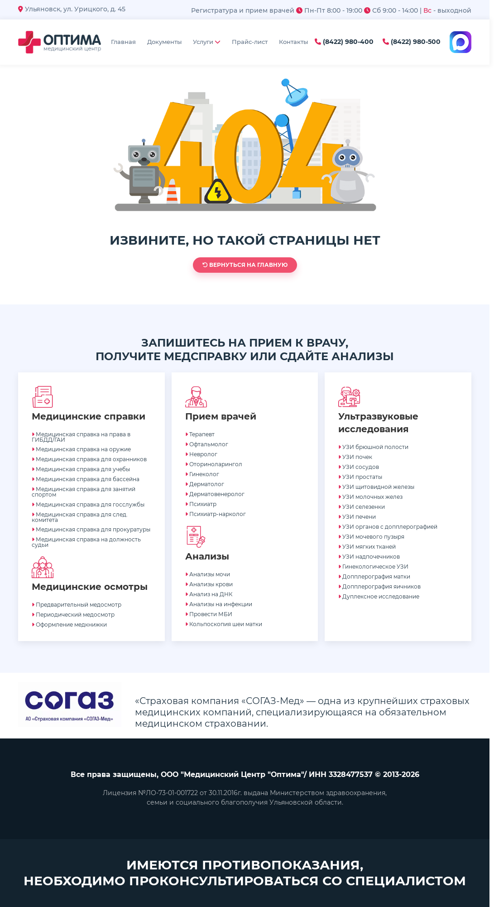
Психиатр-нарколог (215, 514)
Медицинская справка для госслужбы (88, 504)
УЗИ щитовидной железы (376, 486)
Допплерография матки (374, 576)
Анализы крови (209, 584)
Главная (123, 41)
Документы (164, 41)
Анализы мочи (207, 574)
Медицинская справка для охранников (89, 459)
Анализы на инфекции (218, 604)
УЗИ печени (357, 516)
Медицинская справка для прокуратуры (91, 529)
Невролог (201, 454)
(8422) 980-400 (344, 42)
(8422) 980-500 (412, 42)
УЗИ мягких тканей (367, 546)
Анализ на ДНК (208, 594)
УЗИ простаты (360, 476)
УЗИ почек (355, 457)
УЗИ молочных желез (370, 496)
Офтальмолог (206, 444)
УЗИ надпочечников (369, 556)
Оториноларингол (213, 464)
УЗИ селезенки (361, 506)
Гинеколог (202, 474)
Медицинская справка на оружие (81, 449)
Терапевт (200, 434)
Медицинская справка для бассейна (85, 479)
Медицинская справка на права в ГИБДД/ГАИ (81, 437)
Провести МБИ (208, 614)
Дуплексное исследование (378, 596)
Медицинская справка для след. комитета (80, 517)
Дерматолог (204, 484)
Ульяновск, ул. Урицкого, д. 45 (71, 9)
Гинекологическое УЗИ (373, 566)
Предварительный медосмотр (76, 604)
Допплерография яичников (379, 586)
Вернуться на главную (245, 264)
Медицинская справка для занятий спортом (83, 492)
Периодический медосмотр (73, 614)
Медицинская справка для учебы (81, 469)
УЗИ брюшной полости (373, 447)
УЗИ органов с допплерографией (387, 526)
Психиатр (200, 504)
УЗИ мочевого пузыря (371, 536)
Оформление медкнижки (69, 624)
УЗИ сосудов (358, 466)
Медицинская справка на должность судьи (86, 542)
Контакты (293, 41)
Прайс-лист (250, 41)
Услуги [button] (207, 41)
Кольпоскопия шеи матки (223, 624)
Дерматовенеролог (215, 494)
